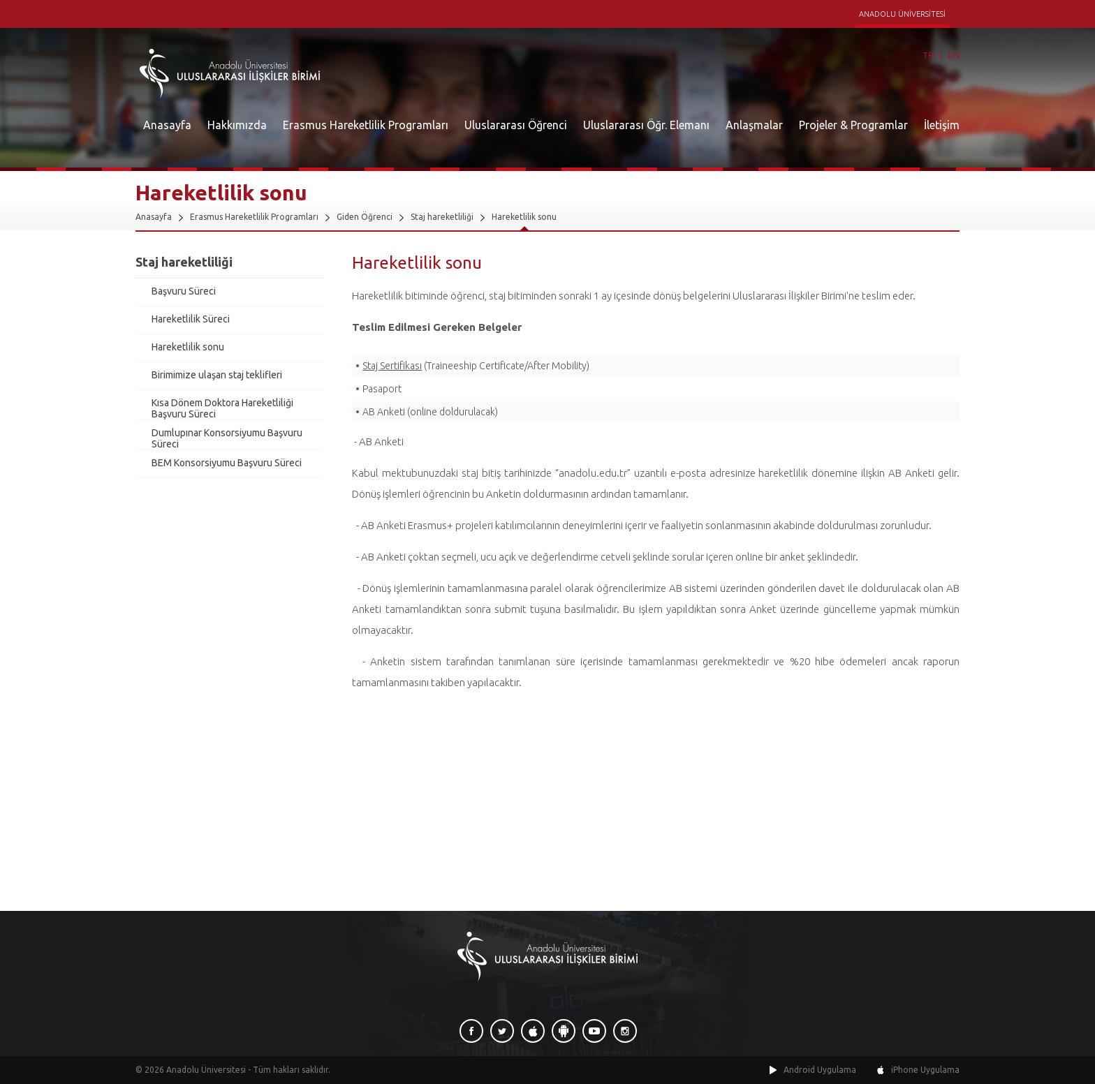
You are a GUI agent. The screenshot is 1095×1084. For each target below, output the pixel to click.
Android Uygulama (820, 1069)
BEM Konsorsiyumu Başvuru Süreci (227, 462)
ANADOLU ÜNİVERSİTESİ (902, 14)
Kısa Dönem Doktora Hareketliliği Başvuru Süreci (222, 408)
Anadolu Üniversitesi (206, 1069)
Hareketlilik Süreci (191, 319)
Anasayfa (167, 125)
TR (928, 55)
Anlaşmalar (754, 125)
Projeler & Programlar (853, 125)
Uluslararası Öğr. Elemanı (646, 125)
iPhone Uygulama (925, 1069)
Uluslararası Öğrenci (515, 125)
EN (954, 55)
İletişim (942, 125)
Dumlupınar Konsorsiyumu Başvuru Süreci (227, 438)
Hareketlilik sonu (524, 216)
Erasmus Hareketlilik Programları (365, 125)
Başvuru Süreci (184, 291)
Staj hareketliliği (442, 216)
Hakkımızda (237, 125)
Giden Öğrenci (364, 216)
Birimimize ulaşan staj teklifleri (217, 374)
